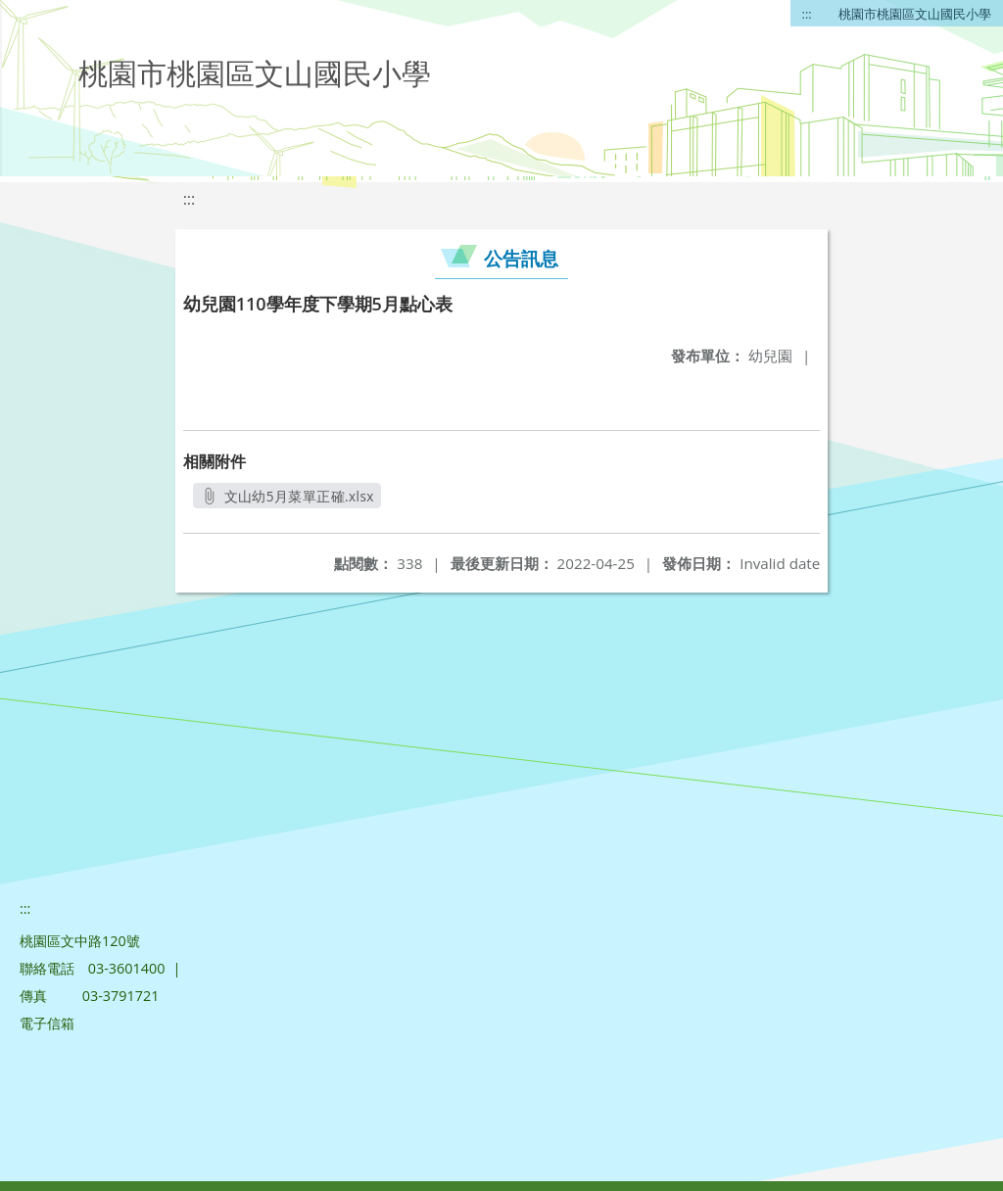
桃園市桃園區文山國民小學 (914, 14)
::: (807, 14)
